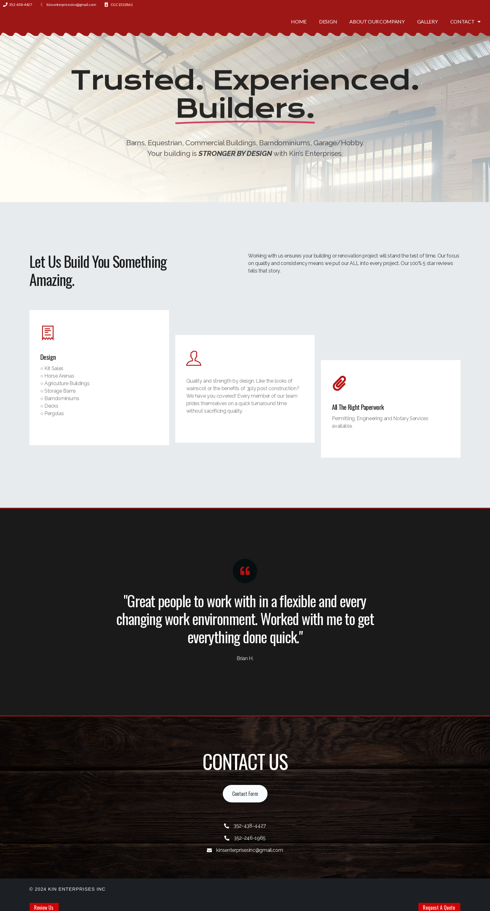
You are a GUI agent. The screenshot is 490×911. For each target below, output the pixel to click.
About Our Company (377, 21)
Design (328, 21)
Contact (465, 21)
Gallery (427, 21)
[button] (245, 793)
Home (299, 21)
